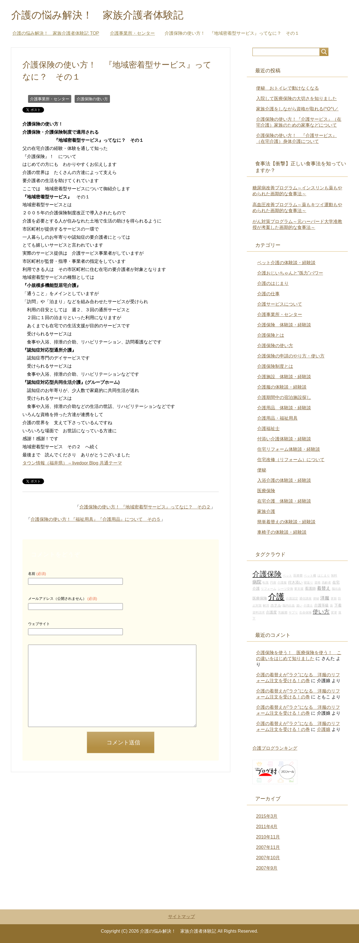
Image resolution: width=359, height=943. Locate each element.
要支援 (298, 588)
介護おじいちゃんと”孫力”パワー (290, 273)
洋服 (324, 597)
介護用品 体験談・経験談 (284, 407)
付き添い (295, 582)
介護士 (308, 605)
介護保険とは (270, 335)
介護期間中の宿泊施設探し (284, 397)
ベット (287, 575)
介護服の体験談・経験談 (282, 387)
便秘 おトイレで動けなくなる (287, 88)
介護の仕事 (268, 293)
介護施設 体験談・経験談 (284, 376)
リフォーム (268, 588)
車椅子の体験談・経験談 (282, 532)
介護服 (282, 582)
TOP (55, 33)
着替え (323, 588)
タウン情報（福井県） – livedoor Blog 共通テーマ (72, 463)
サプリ (293, 612)
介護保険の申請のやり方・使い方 (291, 356)
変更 (334, 612)
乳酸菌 (282, 612)
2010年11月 (268, 837)
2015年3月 (267, 816)
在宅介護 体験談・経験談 (284, 501)
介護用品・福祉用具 (277, 418)
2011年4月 (267, 826)
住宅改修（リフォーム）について (291, 459)
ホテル (275, 605)
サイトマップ (181, 916)
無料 (334, 575)
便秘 (261, 470)
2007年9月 (267, 868)
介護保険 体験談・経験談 (284, 324)
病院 (256, 581)
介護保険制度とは (275, 366)
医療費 (298, 575)
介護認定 (292, 598)
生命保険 (305, 612)
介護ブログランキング (274, 748)
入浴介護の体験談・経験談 (284, 480)
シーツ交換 (285, 588)
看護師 (310, 589)
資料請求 (258, 612)
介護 (276, 596)
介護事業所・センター (49, 99)
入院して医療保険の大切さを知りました (296, 98)
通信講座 (305, 598)
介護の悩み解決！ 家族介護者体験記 (97, 15)
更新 (334, 598)
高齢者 (326, 582)
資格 (317, 582)
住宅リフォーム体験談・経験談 (288, 449)
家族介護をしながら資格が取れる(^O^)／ (297, 108)
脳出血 (336, 588)
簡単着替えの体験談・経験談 (286, 521)
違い (299, 605)
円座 (273, 582)
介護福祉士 (268, 428)
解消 (266, 605)
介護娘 (323, 729)
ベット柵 (310, 575)
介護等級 (321, 605)
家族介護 (266, 511)
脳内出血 (288, 605)
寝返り (308, 582)
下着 (338, 605)
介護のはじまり (273, 283)
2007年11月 (268, 847)
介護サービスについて (279, 304)
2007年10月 (268, 857)
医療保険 (266, 490)
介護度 (271, 612)
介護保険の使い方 (92, 99)
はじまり (323, 575)
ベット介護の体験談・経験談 (286, 262)
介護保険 (267, 574)
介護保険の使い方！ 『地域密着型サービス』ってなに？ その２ (145, 507)
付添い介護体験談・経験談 (284, 438)
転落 (266, 582)
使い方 (321, 611)
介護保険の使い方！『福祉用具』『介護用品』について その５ (96, 519)
